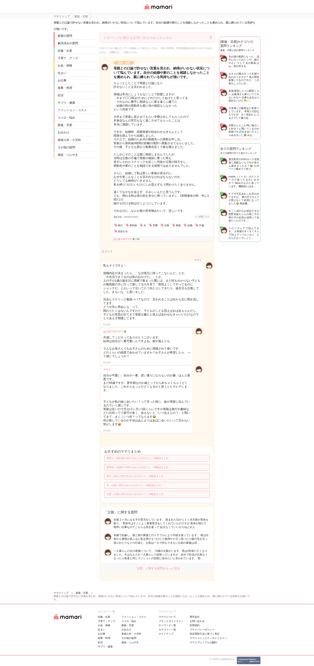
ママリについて (167, 616)
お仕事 (62, 80)
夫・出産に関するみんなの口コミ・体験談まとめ (134, 485)
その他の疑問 (66, 147)
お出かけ (63, 132)
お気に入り (204, 216)
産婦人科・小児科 (69, 140)
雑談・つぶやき (68, 154)
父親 (166, 225)
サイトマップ (166, 633)
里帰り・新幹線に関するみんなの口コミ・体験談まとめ (138, 458)
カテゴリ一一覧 (167, 629)
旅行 (120, 225)
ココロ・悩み (66, 117)
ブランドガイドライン (171, 621)
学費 (155, 225)
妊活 (61, 95)
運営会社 (195, 616)
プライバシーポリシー (202, 629)
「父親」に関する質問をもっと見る (157, 568)
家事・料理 (65, 87)
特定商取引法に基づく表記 (204, 633)
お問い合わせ (197, 621)
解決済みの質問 (68, 43)
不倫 (201, 225)
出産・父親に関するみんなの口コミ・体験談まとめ (135, 494)
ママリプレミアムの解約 (203, 642)
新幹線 (133, 225)
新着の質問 (65, 35)
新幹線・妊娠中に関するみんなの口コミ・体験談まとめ (138, 467)
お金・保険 (65, 65)
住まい (62, 73)
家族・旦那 (65, 125)
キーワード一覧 (167, 625)
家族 (178, 225)
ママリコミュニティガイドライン (208, 638)
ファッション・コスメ (72, 110)
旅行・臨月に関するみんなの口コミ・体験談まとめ (135, 476)
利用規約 (195, 625)
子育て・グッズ (68, 58)
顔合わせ (123, 231)
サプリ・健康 (66, 102)
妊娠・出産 (65, 50)
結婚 (189, 225)
